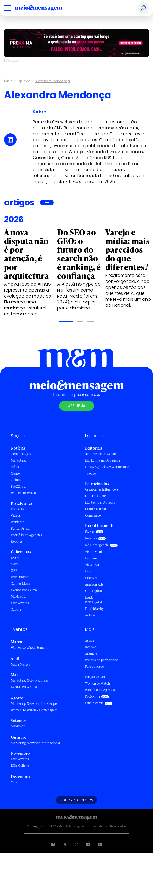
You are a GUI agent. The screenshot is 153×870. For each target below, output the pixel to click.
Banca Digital (20, 528)
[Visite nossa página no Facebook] (53, 844)
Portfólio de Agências (26, 535)
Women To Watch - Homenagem (34, 710)
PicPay (90, 531)
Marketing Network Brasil (29, 680)
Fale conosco (94, 666)
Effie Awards (20, 603)
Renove (90, 647)
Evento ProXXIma (24, 590)
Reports (16, 541)
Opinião (24, 81)
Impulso (91, 538)
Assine (89, 640)
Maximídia (18, 596)
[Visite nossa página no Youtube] (100, 844)
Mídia (15, 467)
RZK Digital (93, 602)
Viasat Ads (92, 564)
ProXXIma (18, 486)
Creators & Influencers (101, 489)
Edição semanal (96, 676)
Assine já (76, 405)
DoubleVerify (94, 608)
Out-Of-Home (95, 496)
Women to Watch (97, 683)
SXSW (15, 557)
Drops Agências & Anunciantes (107, 467)
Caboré (16, 609)
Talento (90, 473)
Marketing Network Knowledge (34, 703)
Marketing (18, 460)
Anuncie (91, 653)
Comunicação (21, 454)
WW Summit (20, 577)
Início (8, 81)
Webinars (17, 522)
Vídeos (16, 515)
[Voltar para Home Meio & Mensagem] (44, 8)
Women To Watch (23, 493)
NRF (14, 570)
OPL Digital (93, 590)
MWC (15, 564)
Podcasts (17, 509)
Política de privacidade (101, 660)
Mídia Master (20, 664)
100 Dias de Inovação (100, 454)
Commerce (93, 515)
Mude (89, 597)
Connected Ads (96, 509)
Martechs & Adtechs (100, 502)
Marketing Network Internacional (35, 743)
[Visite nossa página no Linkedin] (88, 844)
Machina (91, 558)
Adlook (90, 615)
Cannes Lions (20, 583)
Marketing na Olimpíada (102, 460)
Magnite (91, 571)
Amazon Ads (94, 584)
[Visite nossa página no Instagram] (76, 844)
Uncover (91, 577)
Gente (15, 473)
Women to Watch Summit (29, 647)
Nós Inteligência (97, 545)
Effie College (20, 765)
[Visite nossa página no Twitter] (65, 844)
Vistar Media (94, 551)
